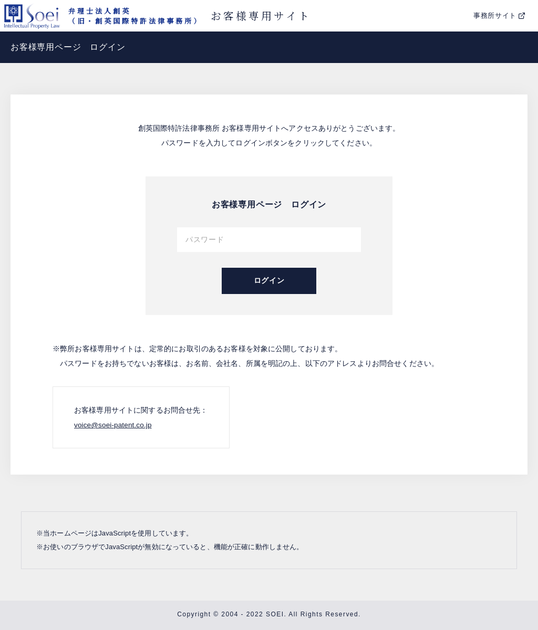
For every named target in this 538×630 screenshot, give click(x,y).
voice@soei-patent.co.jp (114, 425)
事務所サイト (494, 15)
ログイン (269, 280)
